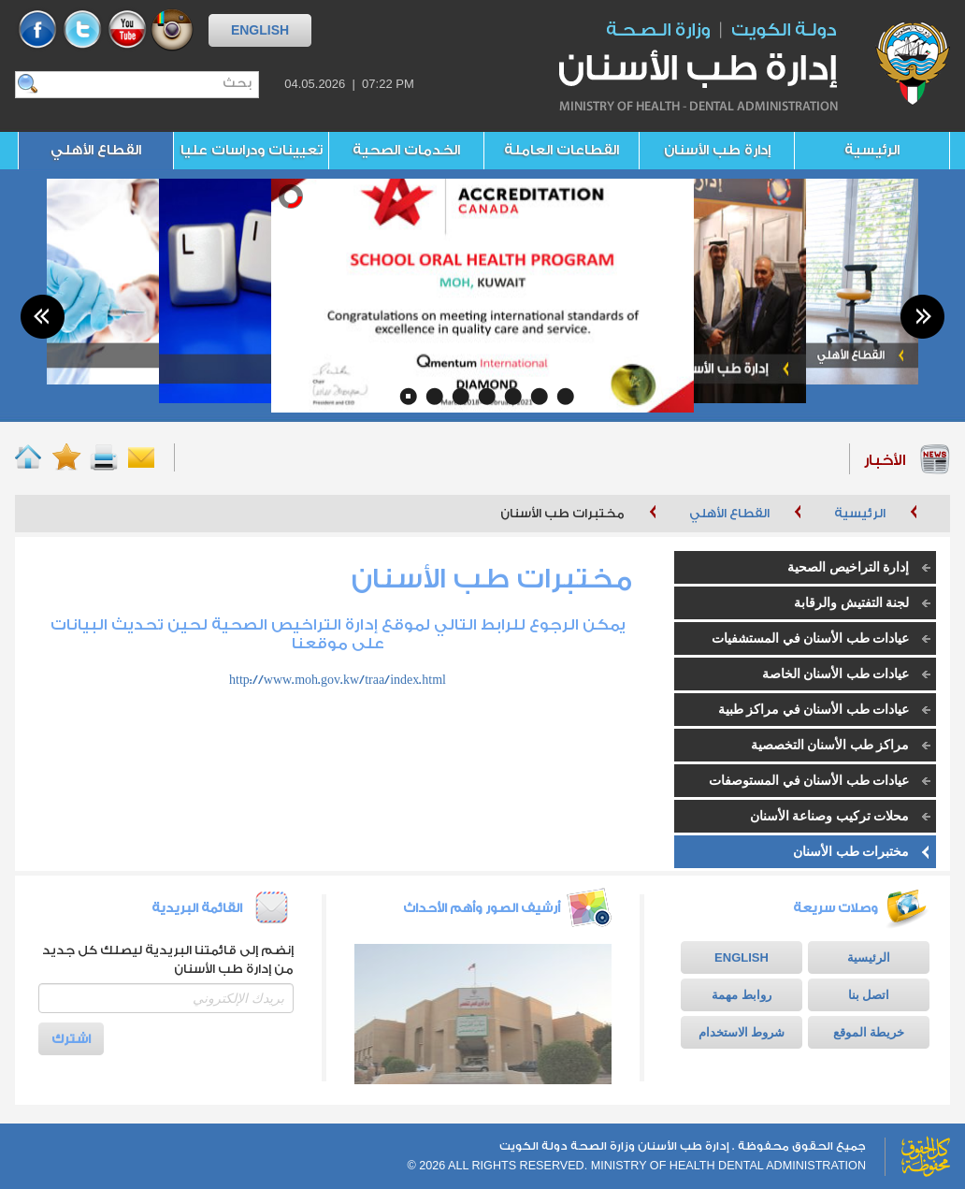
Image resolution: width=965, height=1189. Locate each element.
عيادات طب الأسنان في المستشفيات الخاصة (824, 643)
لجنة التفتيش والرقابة (851, 603)
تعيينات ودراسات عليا (251, 150)
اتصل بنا (868, 995)
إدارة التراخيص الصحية (848, 567)
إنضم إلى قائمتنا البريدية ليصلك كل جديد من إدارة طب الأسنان (168, 959)
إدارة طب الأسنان (717, 150)
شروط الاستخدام (742, 1032)
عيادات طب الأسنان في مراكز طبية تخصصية (827, 714)
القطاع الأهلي (95, 150)
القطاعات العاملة (561, 150)
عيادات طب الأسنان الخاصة (836, 674)
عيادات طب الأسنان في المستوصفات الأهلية (822, 785)
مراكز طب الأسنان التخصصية (830, 745)
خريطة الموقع (868, 1032)
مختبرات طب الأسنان (851, 852)
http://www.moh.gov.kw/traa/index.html (337, 680)
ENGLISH (260, 29)
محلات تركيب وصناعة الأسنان (830, 816)
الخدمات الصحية (406, 150)
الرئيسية (872, 150)
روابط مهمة (741, 995)
